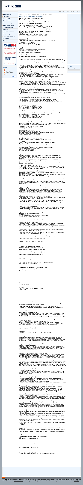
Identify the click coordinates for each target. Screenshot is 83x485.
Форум (78, 11)
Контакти (72, 11)
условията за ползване (18, 481)
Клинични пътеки (26, 14)
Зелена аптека (6, 29)
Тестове (5, 40)
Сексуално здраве (7, 20)
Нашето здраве (6, 18)
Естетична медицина (8, 27)
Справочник (6, 38)
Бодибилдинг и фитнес (8, 31)
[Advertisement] (51, 5)
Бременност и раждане (8, 23)
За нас (67, 11)
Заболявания (6, 16)
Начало (61, 11)
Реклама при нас (47, 477)
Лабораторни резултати (8, 34)
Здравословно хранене (8, 25)
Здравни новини (7, 14)
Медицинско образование (9, 36)
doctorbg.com (32, 479)
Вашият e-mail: (71, 68)
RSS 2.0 (5, 67)
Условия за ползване (38, 477)
